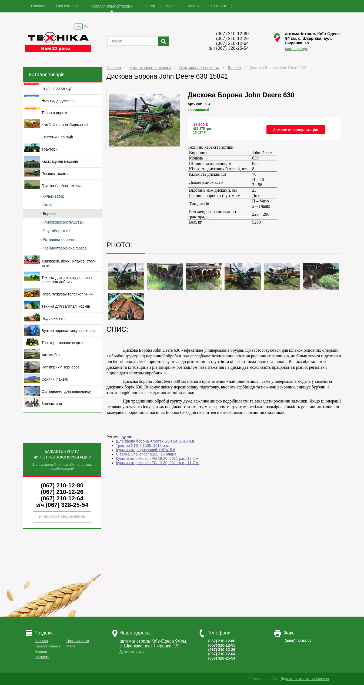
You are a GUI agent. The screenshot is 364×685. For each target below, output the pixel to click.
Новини (193, 6)
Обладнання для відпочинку (66, 391)
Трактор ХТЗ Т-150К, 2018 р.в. (142, 445)
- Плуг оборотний (56, 231)
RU (86, 26)
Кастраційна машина (60, 161)
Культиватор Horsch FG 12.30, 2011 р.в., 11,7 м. (157, 463)
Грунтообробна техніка (199, 67)
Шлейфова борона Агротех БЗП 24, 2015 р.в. (155, 441)
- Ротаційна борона (57, 239)
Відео (171, 6)
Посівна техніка (55, 173)
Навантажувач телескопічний (67, 294)
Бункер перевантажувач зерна (68, 330)
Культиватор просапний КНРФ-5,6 (145, 450)
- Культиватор (53, 196)
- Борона (48, 213)
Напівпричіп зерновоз (60, 367)
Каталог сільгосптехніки (112, 6)
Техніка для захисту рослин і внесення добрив (67, 279)
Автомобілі (51, 355)
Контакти (218, 6)
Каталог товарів (48, 646)
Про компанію (68, 6)
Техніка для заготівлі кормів (66, 306)
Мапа (70, 646)
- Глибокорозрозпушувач (62, 222)
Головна (38, 6)
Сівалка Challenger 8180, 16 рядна (146, 454)
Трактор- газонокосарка (62, 343)
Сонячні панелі (55, 379)
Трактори (50, 149)
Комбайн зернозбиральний (65, 125)
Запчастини (52, 403)
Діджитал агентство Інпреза (304, 679)
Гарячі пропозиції (57, 88)
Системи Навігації (57, 137)
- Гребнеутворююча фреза (64, 248)
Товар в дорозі (54, 113)
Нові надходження (58, 100)
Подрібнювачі (53, 318)
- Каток (46, 205)
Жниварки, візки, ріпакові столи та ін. (69, 263)
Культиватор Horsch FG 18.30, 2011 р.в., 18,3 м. (157, 458)
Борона (234, 67)
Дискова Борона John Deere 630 (277, 67)
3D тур (149, 6)
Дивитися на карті (132, 652)
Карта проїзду (296, 49)
